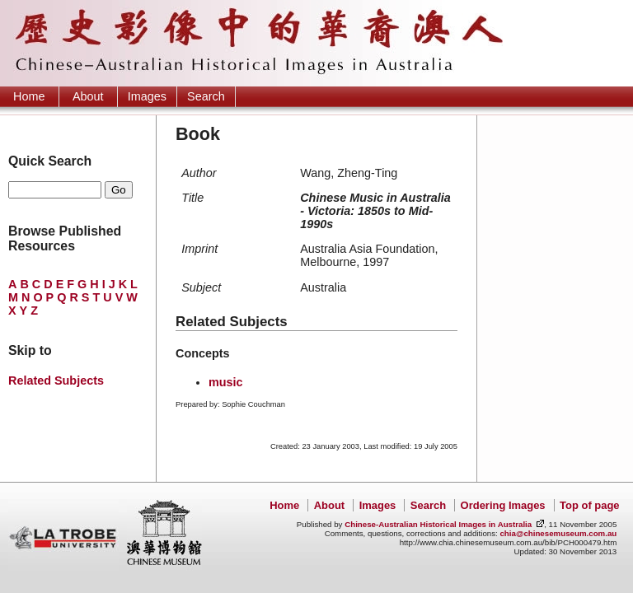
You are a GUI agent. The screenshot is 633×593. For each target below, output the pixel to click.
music (226, 382)
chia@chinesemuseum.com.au (558, 533)
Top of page (589, 505)
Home (29, 96)
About (88, 96)
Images (147, 96)
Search (206, 96)
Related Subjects (56, 380)
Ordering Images (503, 505)
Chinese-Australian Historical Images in (438, 524)
